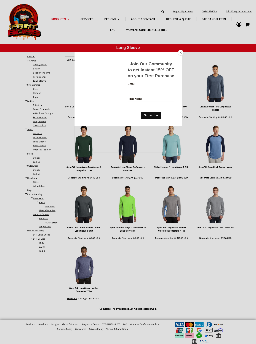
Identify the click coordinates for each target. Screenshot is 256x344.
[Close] (180, 52)
